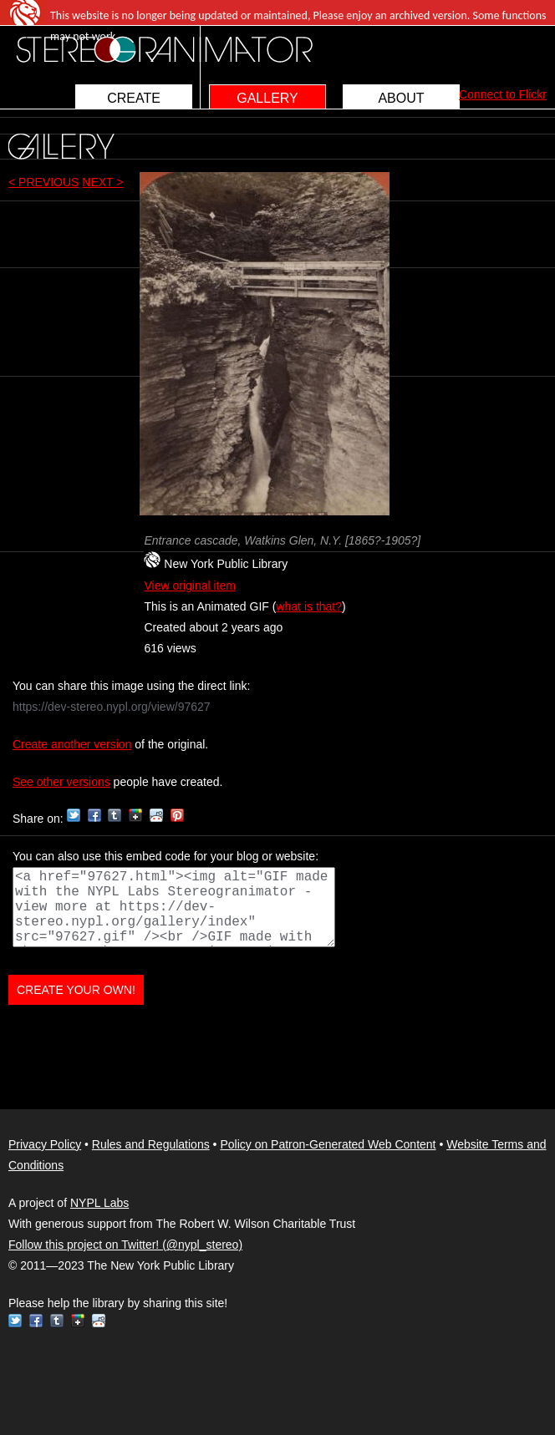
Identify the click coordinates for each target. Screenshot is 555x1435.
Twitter (73, 815)
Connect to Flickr (503, 94)
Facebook (94, 815)
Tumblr (114, 815)
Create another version (72, 744)
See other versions (61, 781)
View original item (189, 585)
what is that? (309, 606)
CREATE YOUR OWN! (76, 989)
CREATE (133, 98)
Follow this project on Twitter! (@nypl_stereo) (125, 1244)
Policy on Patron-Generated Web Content (327, 1144)
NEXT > (102, 182)
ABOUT (401, 98)
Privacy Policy (44, 1144)
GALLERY (267, 98)
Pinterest (177, 815)
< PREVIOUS (43, 182)
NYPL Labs (99, 1202)
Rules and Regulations (151, 1144)
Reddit (156, 815)
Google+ (135, 815)
